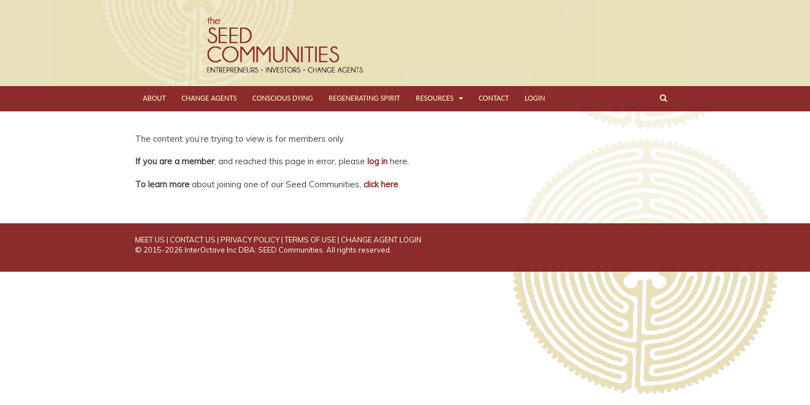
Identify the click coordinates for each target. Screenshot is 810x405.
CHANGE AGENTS (209, 98)
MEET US (150, 239)
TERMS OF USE (310, 239)
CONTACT (494, 98)
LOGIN (535, 98)
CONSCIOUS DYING (283, 98)
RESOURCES (434, 98)
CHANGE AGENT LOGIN (381, 239)
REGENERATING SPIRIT (364, 98)
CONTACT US (192, 239)
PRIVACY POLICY (250, 239)
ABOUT (154, 98)
